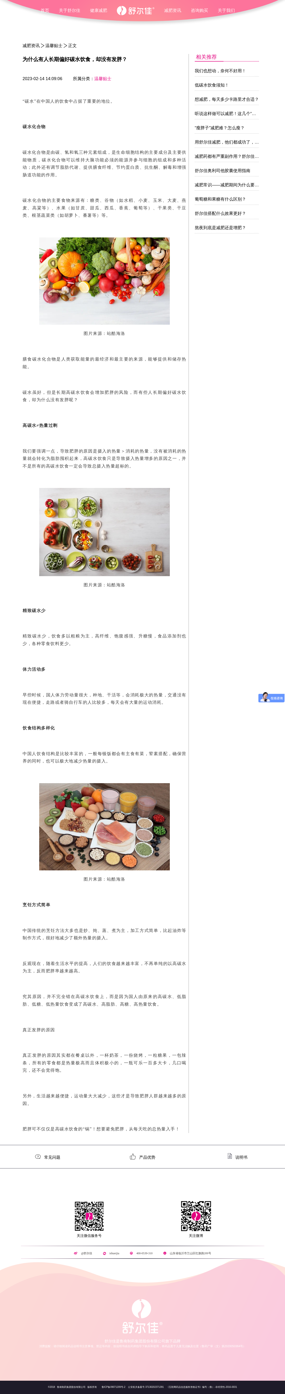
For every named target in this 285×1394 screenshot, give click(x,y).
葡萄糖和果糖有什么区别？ (220, 199)
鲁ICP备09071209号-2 (113, 1387)
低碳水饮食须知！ (212, 85)
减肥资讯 (172, 10)
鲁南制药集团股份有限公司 (71, 1387)
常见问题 (52, 1157)
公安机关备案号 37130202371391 (146, 1387)
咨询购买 (199, 10)
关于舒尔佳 (69, 10)
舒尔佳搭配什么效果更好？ (220, 213)
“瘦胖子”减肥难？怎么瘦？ (220, 127)
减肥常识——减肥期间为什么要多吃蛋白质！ (237, 185)
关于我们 (226, 10)
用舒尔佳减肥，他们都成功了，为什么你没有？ (240, 142)
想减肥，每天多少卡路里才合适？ (227, 99)
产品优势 (147, 1157)
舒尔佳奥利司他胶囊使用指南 (222, 170)
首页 (45, 10)
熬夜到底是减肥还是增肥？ (220, 227)
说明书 (241, 1157)
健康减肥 (98, 10)
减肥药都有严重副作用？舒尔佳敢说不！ (233, 156)
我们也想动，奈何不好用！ (220, 70)
